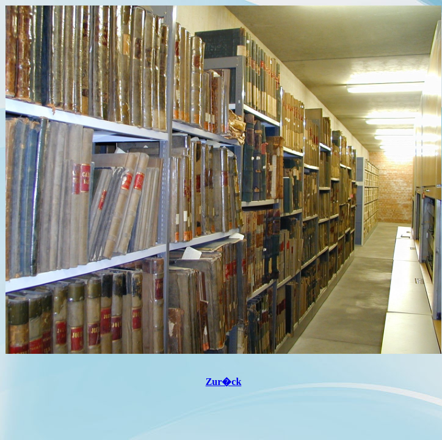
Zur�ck (224, 381)
